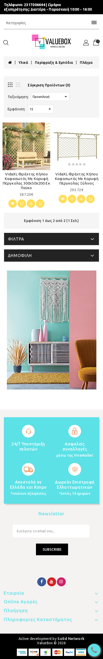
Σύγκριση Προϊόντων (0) (49, 85)
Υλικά (23, 63)
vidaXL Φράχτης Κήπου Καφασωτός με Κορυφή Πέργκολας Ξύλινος (77, 178)
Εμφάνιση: (16, 109)
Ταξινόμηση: (18, 97)
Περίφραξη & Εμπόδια (54, 63)
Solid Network (70, 638)
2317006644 (34, 5)
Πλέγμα (86, 63)
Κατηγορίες (51, 23)
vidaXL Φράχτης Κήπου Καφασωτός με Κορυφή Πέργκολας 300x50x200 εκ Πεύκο (26, 181)
